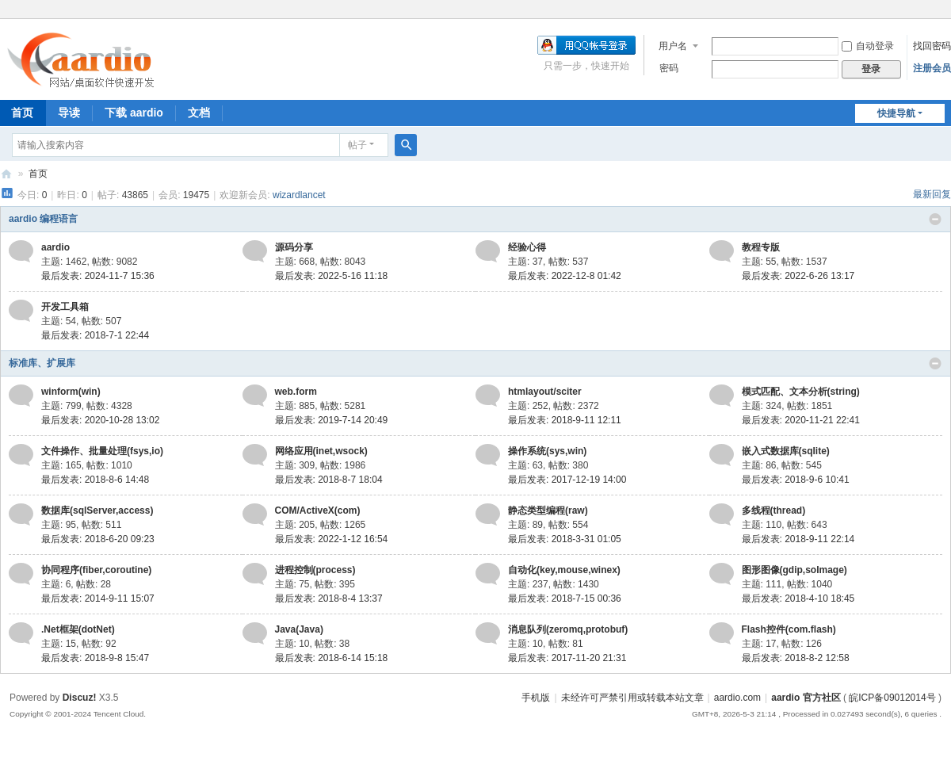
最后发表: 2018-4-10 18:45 (798, 598)
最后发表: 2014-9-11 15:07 (98, 598)
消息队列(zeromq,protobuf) (568, 629)
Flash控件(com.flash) (789, 629)
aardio (55, 247)
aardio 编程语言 (43, 218)
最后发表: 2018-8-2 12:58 (796, 657)
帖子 (357, 145)
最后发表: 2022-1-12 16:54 (331, 539)
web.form (296, 391)
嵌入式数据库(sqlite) (786, 451)
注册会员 (932, 68)
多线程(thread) (774, 510)
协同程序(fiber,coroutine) (96, 570)
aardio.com (737, 697)
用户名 (673, 46)
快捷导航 (896, 113)
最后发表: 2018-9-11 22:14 (798, 539)
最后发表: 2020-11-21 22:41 (801, 420)
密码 (668, 68)
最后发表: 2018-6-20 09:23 (98, 539)
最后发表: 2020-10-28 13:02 (100, 420)
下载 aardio (134, 112)
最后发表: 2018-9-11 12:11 (564, 420)
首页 (38, 173)
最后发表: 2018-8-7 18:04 (329, 479)
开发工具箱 (65, 306)
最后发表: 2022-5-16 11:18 (331, 275)
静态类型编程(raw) (548, 510)
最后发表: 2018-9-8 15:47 (95, 657)
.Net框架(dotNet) (78, 629)
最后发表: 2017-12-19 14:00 (567, 479)
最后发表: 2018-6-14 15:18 (331, 657)
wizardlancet (299, 195)
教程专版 (761, 247)
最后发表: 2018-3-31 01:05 (564, 539)
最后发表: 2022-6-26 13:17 (798, 275)
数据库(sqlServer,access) (97, 510)
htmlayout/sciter (545, 391)
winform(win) (71, 391)
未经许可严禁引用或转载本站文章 (632, 697)
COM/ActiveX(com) (318, 510)
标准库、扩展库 (42, 363)
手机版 (535, 697)
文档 (199, 112)
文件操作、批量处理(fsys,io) (102, 451)
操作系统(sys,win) (547, 451)
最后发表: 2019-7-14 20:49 (331, 420)
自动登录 (868, 46)
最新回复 (932, 194)
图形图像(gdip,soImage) (794, 570)
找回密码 (932, 46)
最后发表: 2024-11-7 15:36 (98, 275)
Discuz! (80, 697)
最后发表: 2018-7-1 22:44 (95, 335)
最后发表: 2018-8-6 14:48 (95, 479)
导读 (69, 112)
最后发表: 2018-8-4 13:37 (329, 598)
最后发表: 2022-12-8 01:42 (564, 275)
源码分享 (294, 247)
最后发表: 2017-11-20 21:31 (567, 657)
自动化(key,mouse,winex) (564, 570)
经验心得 (527, 247)
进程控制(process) (315, 570)
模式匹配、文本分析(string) (801, 391)
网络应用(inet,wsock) (321, 451)
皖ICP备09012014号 (892, 697)
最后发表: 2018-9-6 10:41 (796, 479)
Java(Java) (299, 629)
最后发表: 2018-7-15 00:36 (564, 598)
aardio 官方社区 (6, 174)
